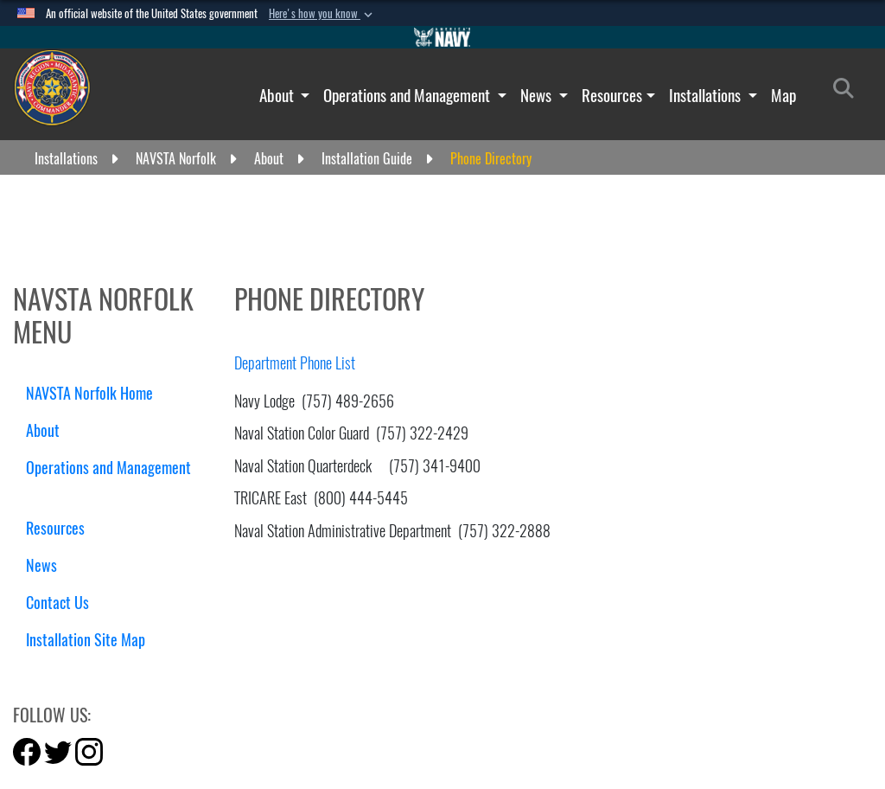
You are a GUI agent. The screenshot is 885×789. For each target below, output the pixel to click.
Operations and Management (408, 95)
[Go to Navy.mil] (442, 37)
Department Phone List (294, 363)
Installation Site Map (85, 640)
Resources (612, 95)
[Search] (848, 91)
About (278, 95)
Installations (706, 95)
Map (783, 95)
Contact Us (57, 602)
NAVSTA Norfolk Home (89, 393)
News (537, 95)
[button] (322, 13)
